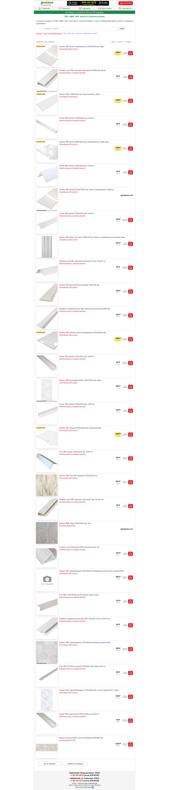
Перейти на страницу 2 (76, 764)
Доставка (104, 8)
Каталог (64, 8)
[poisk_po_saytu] (80, 28)
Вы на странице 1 (50, 764)
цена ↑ (114, 42)
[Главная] (47, 2)
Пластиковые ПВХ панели (68, 49)
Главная (44, 8)
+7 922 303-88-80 (77, 775)
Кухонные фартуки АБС (67, 740)
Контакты (124, 8)
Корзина (84, 8)
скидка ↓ (128, 42)
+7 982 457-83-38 (77, 781)
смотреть (100, 12)
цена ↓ (121, 42)
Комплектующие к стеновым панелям (72, 73)
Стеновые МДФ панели (67, 525)
